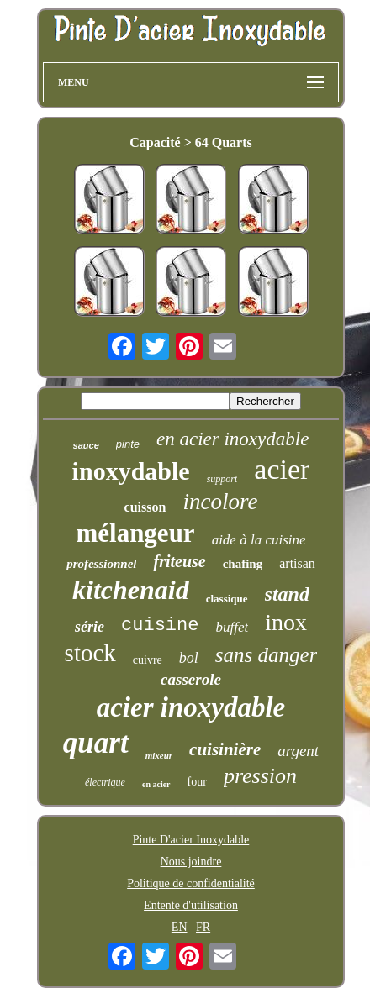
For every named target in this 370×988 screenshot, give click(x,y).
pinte (128, 444)
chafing (243, 563)
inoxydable (131, 471)
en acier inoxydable (232, 438)
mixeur (158, 755)
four (197, 781)
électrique (105, 782)
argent (298, 750)
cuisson (145, 507)
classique (227, 598)
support (222, 479)
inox (286, 622)
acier (281, 469)
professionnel (101, 563)
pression (260, 776)
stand (287, 594)
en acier (156, 784)
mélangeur (135, 533)
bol (188, 657)
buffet (231, 627)
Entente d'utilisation (191, 905)
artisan (297, 563)
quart (96, 743)
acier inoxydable (191, 707)
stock (90, 652)
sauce (86, 445)
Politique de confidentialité (191, 883)
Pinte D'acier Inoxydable (191, 839)
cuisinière (225, 749)
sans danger (266, 655)
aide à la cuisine (259, 540)
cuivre (147, 660)
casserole (191, 679)
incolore (219, 501)
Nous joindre (191, 861)
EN (180, 927)
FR (203, 927)
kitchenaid (130, 590)
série (89, 626)
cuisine (159, 625)
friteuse (179, 561)
